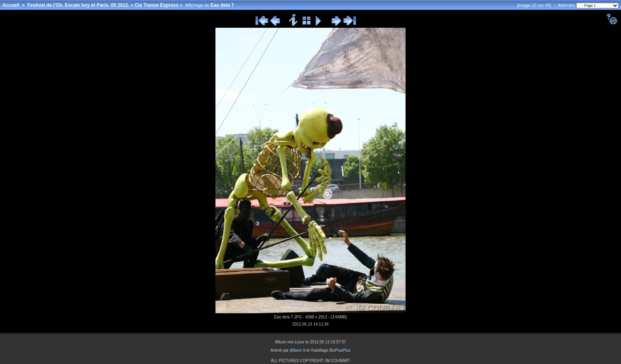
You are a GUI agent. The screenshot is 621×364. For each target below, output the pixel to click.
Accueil (10, 5)
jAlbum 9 (297, 350)
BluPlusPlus (339, 350)
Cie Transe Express (157, 5)
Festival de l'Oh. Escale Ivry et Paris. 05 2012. (78, 5)
